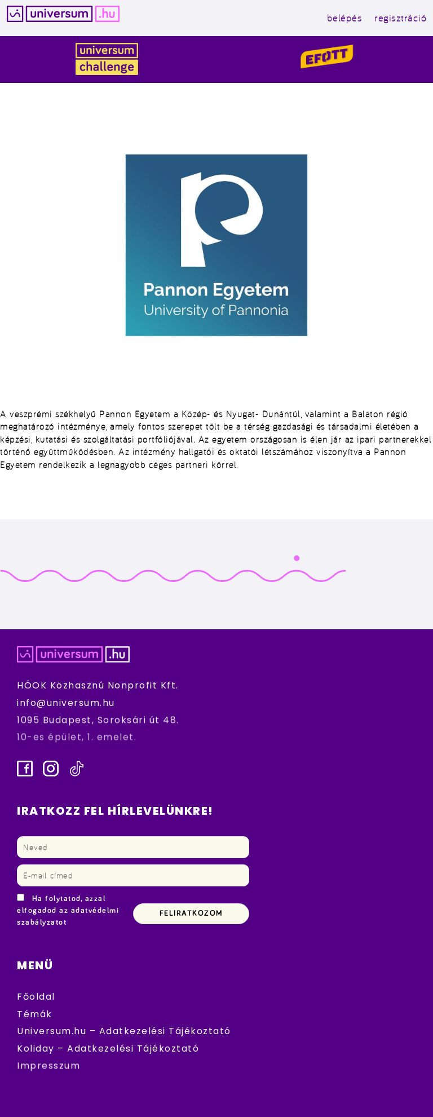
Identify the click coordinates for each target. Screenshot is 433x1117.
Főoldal (36, 996)
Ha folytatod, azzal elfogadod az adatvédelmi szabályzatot (68, 910)
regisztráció (400, 18)
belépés (345, 18)
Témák (34, 1014)
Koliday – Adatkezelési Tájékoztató (108, 1048)
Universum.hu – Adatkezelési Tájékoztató (124, 1031)
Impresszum (48, 1065)
